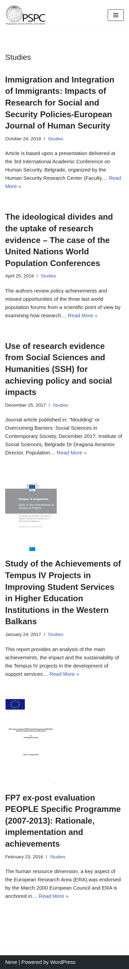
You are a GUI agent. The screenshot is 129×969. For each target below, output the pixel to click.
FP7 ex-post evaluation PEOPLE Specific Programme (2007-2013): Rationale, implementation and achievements (63, 820)
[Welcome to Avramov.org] (25, 15)
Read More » (83, 315)
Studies (55, 138)
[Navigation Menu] (116, 15)
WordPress (63, 962)
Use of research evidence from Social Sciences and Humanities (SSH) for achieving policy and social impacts (58, 369)
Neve (11, 962)
